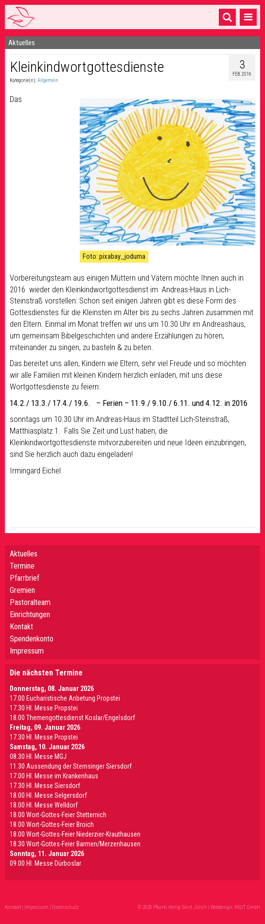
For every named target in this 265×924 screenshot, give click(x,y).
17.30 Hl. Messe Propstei (44, 708)
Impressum (27, 650)
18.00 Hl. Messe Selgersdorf (48, 795)
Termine (22, 566)
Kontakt (21, 626)
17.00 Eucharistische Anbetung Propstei (65, 698)
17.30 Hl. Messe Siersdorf (45, 786)
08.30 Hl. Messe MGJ (38, 756)
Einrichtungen (30, 614)
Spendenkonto (31, 638)
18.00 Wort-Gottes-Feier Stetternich (58, 815)
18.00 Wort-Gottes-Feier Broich (52, 824)
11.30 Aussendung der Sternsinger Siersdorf (71, 766)
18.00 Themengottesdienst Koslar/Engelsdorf (72, 718)
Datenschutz (65, 907)
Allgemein (47, 80)
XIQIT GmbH (247, 907)
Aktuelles (23, 553)
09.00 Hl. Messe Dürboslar (45, 863)
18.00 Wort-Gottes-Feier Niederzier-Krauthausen (75, 834)
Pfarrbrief (24, 578)
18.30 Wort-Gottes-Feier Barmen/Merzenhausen (75, 844)
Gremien (22, 590)
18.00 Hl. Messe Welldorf (44, 805)
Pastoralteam (30, 602)
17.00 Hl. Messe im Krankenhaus (54, 776)
